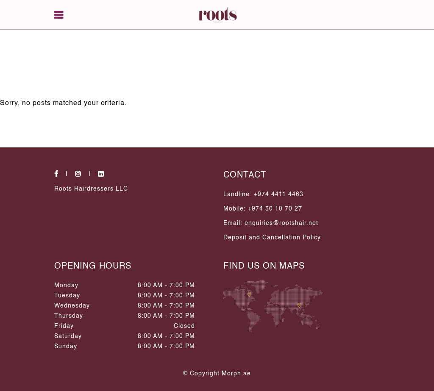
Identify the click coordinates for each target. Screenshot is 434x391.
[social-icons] (63, 174)
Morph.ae (236, 374)
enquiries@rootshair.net (281, 223)
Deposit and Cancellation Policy (272, 238)
